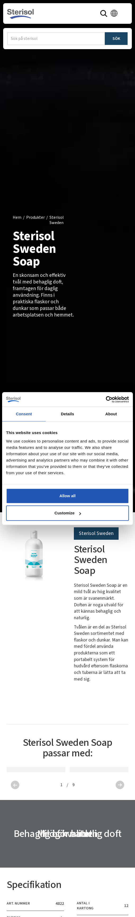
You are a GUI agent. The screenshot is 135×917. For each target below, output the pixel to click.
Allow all (68, 496)
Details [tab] (67, 414)
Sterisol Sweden (57, 220)
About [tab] (111, 414)
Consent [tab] (24, 414)
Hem (17, 217)
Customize (68, 513)
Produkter (35, 217)
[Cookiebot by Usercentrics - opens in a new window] (106, 399)
